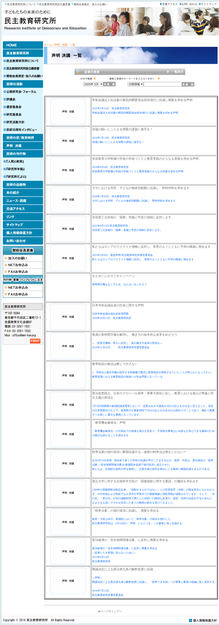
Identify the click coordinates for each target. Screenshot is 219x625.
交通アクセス (170, 4)
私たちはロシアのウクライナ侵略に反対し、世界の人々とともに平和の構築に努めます (151, 246)
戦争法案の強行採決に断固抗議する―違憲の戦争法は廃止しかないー (139, 452)
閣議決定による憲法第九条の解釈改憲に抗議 (122, 569)
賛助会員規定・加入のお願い (91, 4)
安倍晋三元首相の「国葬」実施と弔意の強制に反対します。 (133, 217)
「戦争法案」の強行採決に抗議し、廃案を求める (125, 510)
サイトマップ (209, 4)
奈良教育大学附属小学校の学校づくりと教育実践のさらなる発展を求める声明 (145, 158)
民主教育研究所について (21, 4)
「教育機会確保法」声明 (109, 422)
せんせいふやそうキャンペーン (113, 276)
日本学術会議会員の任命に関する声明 (118, 305)
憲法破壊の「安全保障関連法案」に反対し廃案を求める (130, 540)
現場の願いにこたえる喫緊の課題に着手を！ (122, 129)
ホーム (48, 44)
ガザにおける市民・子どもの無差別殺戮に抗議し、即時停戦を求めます (140, 188)
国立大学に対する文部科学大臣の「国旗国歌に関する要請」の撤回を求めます (145, 481)
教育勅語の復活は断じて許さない (115, 364)
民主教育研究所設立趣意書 (54, 4)
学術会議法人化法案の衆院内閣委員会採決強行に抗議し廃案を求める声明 (142, 100)
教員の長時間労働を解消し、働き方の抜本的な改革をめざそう (134, 334)
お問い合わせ (189, 4)
